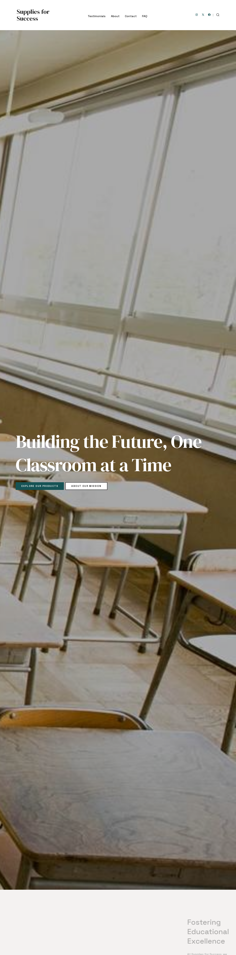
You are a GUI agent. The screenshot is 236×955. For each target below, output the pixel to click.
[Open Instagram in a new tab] (196, 14)
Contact (131, 16)
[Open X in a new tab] (203, 14)
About (115, 16)
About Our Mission (86, 486)
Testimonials (96, 16)
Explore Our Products (39, 486)
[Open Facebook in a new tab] (209, 14)
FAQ (144, 16)
